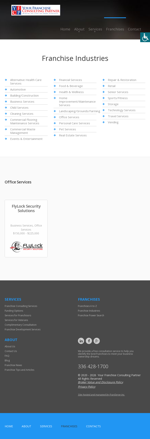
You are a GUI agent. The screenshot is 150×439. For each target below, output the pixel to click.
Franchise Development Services (22, 329)
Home (65, 29)
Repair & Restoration (122, 80)
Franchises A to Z (87, 306)
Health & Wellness (71, 92)
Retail (111, 86)
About (79, 29)
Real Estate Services (73, 135)
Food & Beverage (71, 86)
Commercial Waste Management (22, 131)
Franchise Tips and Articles (19, 369)
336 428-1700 (93, 366)
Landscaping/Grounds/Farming (79, 111)
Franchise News (13, 365)
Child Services (19, 107)
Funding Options (14, 310)
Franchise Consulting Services (21, 306)
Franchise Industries (89, 310)
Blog (7, 360)
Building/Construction (24, 95)
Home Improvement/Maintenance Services (77, 101)
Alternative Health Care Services (26, 81)
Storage (113, 104)
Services (95, 29)
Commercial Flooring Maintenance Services (24, 121)
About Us (10, 346)
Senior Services (118, 92)
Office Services (69, 117)
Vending (113, 122)
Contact (134, 29)
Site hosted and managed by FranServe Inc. (101, 394)
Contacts (93, 426)
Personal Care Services (74, 123)
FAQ (7, 355)
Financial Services (70, 80)
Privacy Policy (86, 386)
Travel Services (118, 116)
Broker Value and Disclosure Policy (100, 382)
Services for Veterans (16, 320)
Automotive (18, 89)
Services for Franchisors (18, 315)
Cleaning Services (21, 114)
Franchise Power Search (91, 315)
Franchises (115, 29)
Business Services (22, 101)
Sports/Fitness (118, 98)
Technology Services (122, 110)
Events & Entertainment (26, 139)
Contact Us (11, 351)
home (9, 426)
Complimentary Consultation (21, 324)
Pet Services (67, 129)
